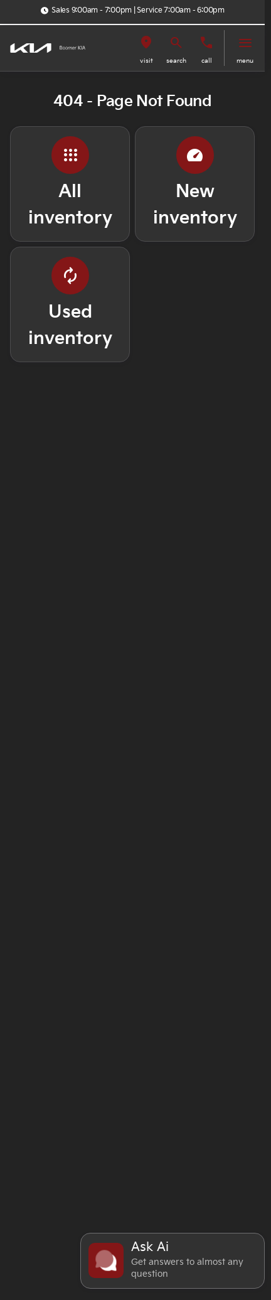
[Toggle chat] (172, 1261)
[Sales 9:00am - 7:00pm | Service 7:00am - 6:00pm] (132, 10)
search (176, 61)
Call (206, 61)
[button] (146, 48)
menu (244, 61)
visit (146, 61)
